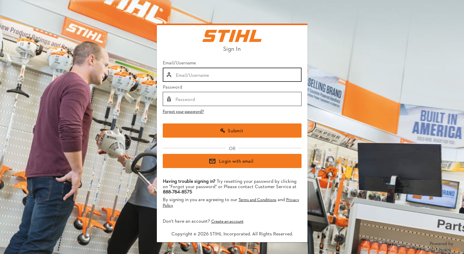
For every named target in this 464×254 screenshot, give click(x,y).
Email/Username (179, 62)
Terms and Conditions (257, 199)
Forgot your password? (183, 111)
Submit (232, 130)
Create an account (227, 221)
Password (172, 86)
